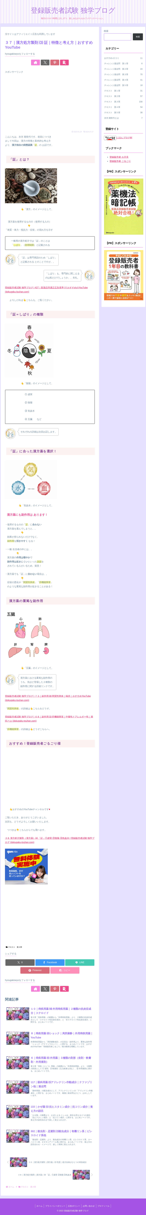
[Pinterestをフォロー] (53, 62)
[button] (65, 970)
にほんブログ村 (118, 137)
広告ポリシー (74, 1206)
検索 (106, 31)
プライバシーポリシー (55, 1206)
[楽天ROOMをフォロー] (60, 62)
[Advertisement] (50, 102)
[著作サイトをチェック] (40, 62)
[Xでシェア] (20, 962)
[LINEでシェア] (79, 962)
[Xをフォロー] (46, 62)
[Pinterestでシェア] (35, 970)
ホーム (39, 1206)
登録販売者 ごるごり (120, 161)
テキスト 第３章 (14, 947)
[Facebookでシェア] (50, 962)
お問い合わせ (89, 1206)
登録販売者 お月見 (119, 157)
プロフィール (104, 1206)
